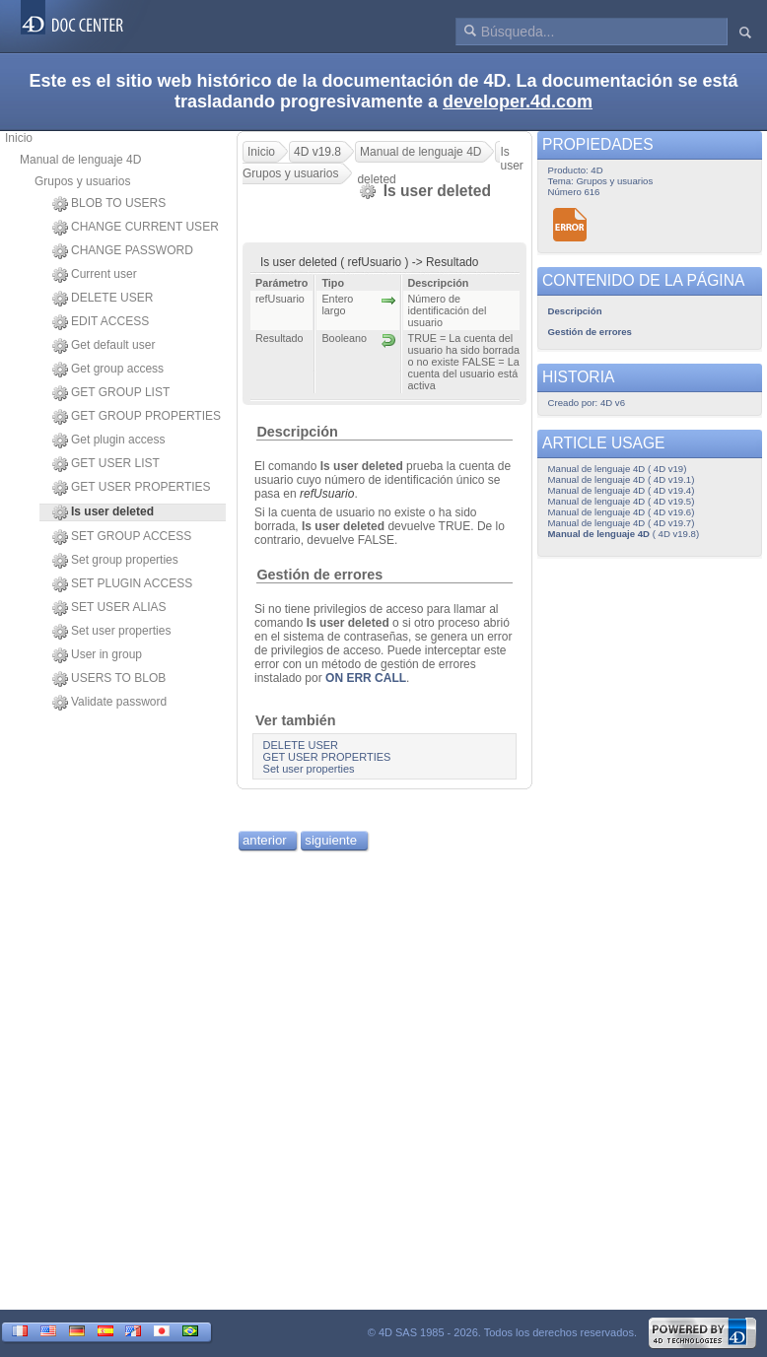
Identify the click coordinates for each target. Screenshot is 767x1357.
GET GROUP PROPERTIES (136, 417)
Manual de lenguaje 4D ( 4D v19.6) (621, 512)
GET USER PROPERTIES (131, 488)
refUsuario (327, 494)
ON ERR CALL (365, 678)
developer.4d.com (518, 101)
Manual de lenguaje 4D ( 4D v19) (617, 468)
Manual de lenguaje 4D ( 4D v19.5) (621, 501)
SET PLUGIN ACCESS (122, 584)
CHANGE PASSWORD (122, 251)
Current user (94, 275)
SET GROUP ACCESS (121, 537)
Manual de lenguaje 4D (80, 160)
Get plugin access (108, 440)
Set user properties (111, 632)
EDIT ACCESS (100, 322)
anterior (265, 840)
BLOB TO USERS (109, 204)
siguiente (331, 840)
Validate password (109, 703)
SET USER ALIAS (109, 608)
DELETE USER (102, 298)
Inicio (19, 138)
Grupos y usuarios (82, 181)
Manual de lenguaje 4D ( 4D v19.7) (621, 522)
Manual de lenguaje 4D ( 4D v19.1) (621, 479)
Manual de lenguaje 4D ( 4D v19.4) (621, 490)
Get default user (103, 346)
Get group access (108, 369)
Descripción (296, 432)
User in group (97, 655)
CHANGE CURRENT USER (135, 228)
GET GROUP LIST (111, 393)
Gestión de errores (319, 574)
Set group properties (115, 561)
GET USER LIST (106, 464)
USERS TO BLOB (109, 679)
